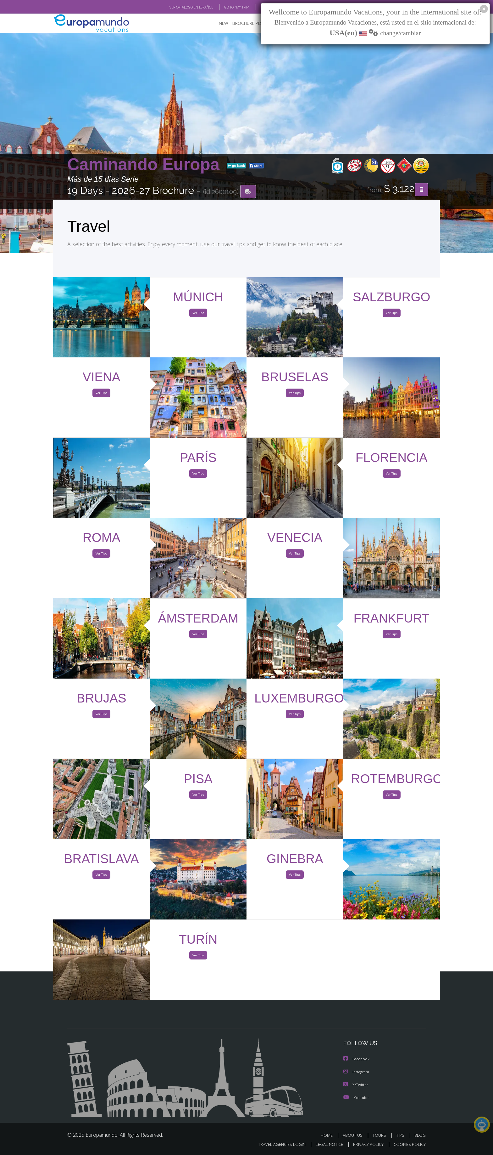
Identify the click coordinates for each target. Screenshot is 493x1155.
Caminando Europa (145, 165)
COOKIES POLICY (408, 1144)
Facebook (356, 1059)
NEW (217, 23)
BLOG (257, 7)
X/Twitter (355, 1085)
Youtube (355, 1097)
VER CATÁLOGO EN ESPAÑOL (177, 7)
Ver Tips (198, 314)
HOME (329, 1135)
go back (236, 166)
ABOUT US (354, 1135)
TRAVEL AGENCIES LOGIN (276, 1144)
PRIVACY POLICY (365, 1144)
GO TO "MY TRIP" (227, 7)
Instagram (357, 1072)
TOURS (381, 1135)
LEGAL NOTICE (325, 1144)
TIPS (401, 1135)
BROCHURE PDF (243, 23)
